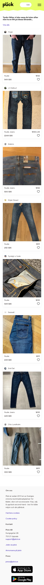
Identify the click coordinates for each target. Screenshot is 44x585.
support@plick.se (13, 539)
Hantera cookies (13, 513)
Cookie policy (11, 518)
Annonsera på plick (13, 550)
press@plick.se (12, 562)
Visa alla (6, 25)
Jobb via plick (11, 545)
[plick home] (8, 5)
